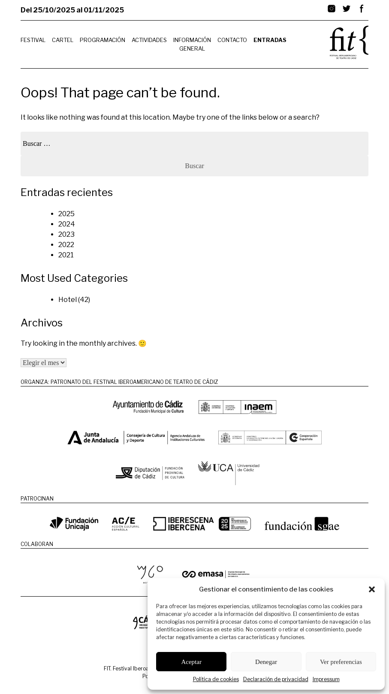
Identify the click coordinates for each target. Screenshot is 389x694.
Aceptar (191, 661)
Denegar (266, 661)
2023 (66, 234)
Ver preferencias (341, 661)
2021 (66, 255)
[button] (372, 589)
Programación (102, 40)
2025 (66, 214)
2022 (66, 245)
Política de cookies (216, 679)
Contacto (232, 40)
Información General (192, 44)
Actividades (149, 40)
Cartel (62, 40)
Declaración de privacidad (275, 679)
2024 (66, 224)
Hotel (67, 300)
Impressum (326, 679)
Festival (33, 40)
